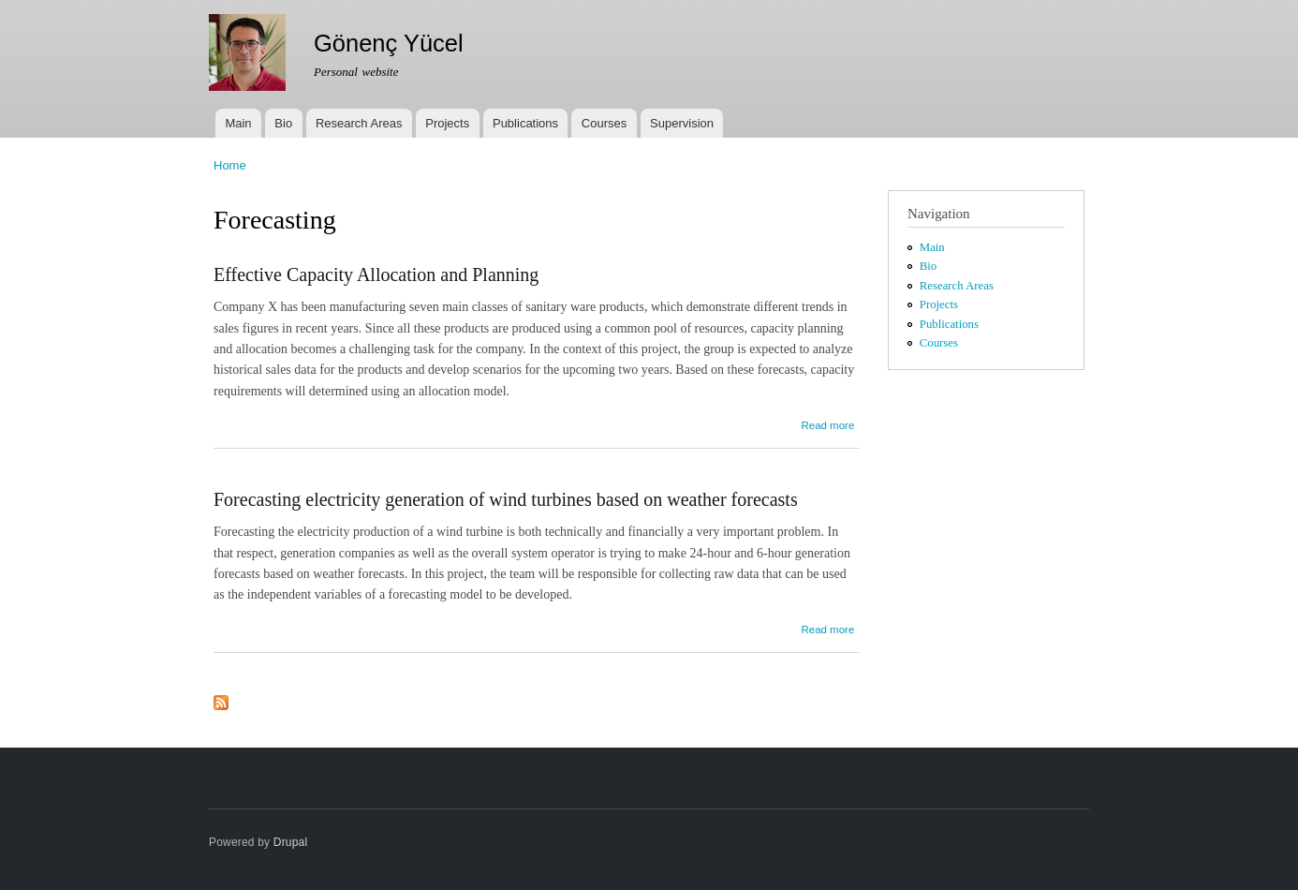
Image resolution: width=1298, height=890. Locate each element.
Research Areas (359, 123)
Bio (283, 123)
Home (230, 165)
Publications (525, 123)
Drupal (290, 842)
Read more (827, 425)
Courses (604, 123)
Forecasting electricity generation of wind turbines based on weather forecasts (506, 499)
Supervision (682, 123)
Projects (447, 123)
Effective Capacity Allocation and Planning (376, 274)
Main (238, 123)
